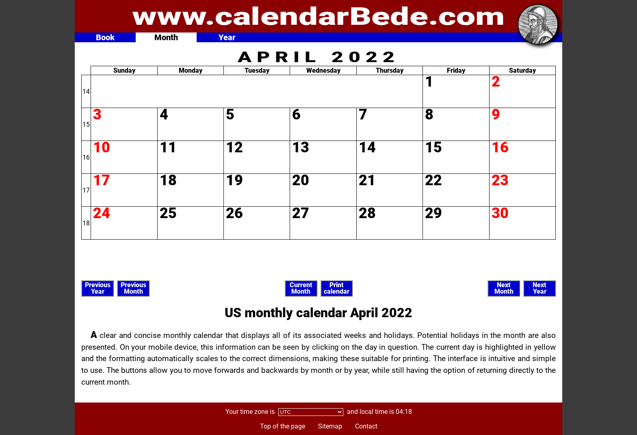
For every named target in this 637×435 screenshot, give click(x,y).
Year (227, 37)
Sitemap (330, 426)
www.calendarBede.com (318, 16)
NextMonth (504, 288)
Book (105, 37)
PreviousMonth (133, 288)
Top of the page (282, 426)
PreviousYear (97, 288)
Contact (366, 426)
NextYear (539, 288)
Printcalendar (336, 288)
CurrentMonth (301, 288)
